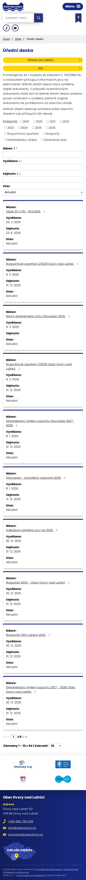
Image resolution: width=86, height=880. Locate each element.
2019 (26, 122)
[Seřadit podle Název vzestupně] (17, 147)
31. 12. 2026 (13, 285)
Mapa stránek (71, 869)
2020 (39, 122)
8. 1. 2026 (12, 436)
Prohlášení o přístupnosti (16, 872)
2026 (52, 127)
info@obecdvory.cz (22, 828)
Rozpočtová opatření (23, 134)
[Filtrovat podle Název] (43, 154)
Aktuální (12, 243)
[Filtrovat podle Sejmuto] (43, 179)
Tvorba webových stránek (29, 875)
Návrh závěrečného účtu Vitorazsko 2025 (38, 316)
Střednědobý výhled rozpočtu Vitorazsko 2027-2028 (40, 423)
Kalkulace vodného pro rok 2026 (32, 530)
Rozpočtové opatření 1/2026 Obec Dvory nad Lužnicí (39, 366)
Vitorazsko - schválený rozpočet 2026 (36, 478)
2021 (53, 122)
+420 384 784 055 (20, 821)
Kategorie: (10, 121)
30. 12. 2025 (13, 541)
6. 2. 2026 (12, 379)
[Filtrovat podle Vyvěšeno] (43, 167)
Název (9, 148)
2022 (66, 122)
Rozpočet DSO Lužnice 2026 (28, 635)
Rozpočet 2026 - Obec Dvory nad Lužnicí (38, 583)
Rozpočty (53, 134)
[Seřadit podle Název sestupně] (17, 149)
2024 (24, 127)
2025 (38, 127)
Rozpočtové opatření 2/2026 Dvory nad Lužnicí (43, 264)
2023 (10, 127)
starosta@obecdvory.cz (25, 834)
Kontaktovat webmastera (49, 869)
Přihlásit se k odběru (54, 60)
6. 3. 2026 (12, 327)
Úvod (6, 39)
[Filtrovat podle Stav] (43, 192)
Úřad (18, 39)
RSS (59, 68)
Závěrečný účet (55, 140)
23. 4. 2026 (13, 233)
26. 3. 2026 (13, 222)
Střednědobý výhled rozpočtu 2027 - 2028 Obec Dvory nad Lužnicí (40, 689)
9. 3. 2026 (12, 274)
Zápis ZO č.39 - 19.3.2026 (26, 211)
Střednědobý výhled (22, 140)
